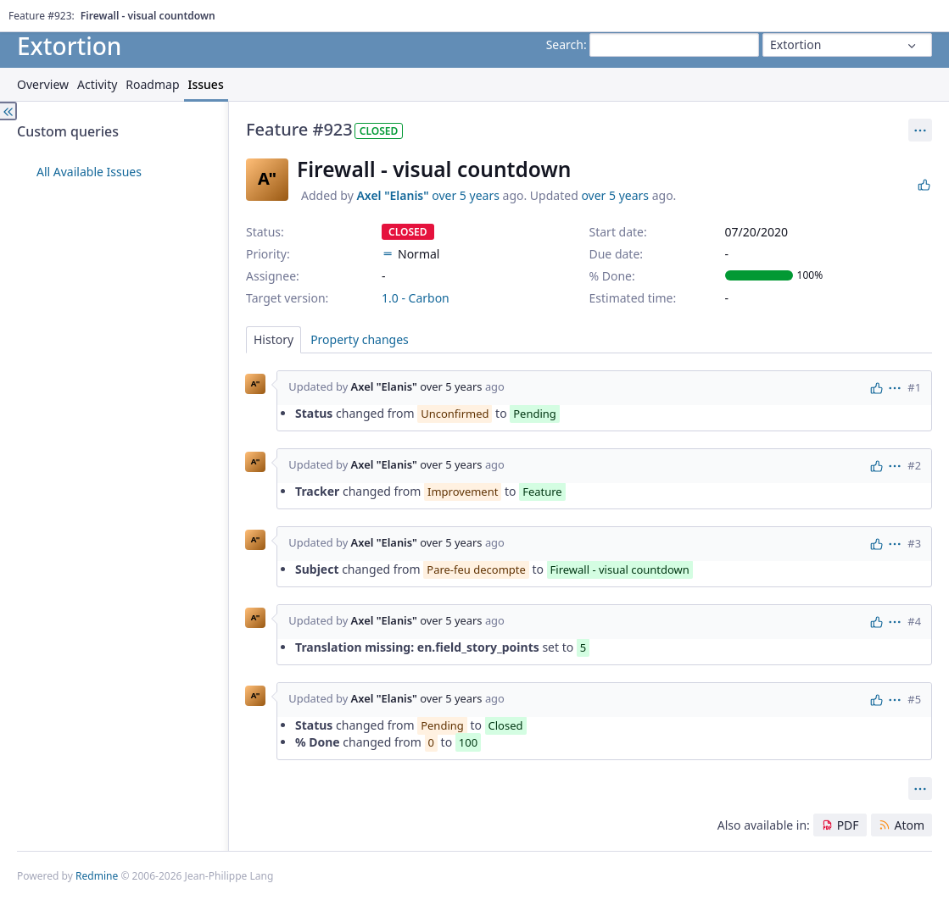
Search (564, 44)
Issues (206, 84)
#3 (914, 543)
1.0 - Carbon (415, 298)
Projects (75, 12)
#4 (914, 621)
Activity (97, 84)
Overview (43, 84)
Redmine (96, 876)
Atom (909, 825)
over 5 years (466, 195)
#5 (914, 699)
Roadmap (152, 84)
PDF (848, 825)
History (273, 339)
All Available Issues (89, 172)
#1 (914, 387)
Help (114, 12)
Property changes (359, 339)
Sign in (915, 12)
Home (32, 12)
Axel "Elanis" (392, 195)
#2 (914, 465)
